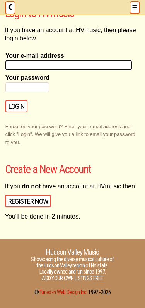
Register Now (28, 201)
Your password (27, 77)
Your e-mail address (34, 55)
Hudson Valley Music (72, 252)
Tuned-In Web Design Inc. (63, 292)
